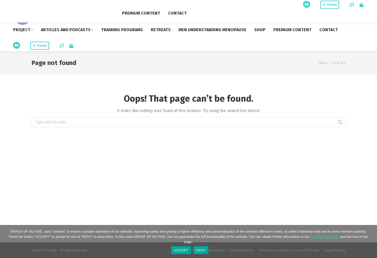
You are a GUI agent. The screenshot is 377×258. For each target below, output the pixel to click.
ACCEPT (181, 250)
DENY (201, 250)
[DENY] (370, 241)
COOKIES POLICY (324, 237)
